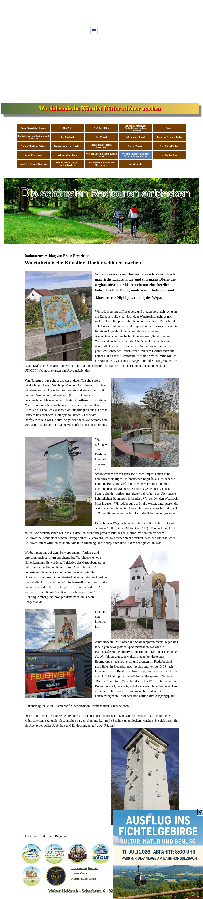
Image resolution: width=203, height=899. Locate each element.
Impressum (79, 868)
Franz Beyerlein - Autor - (33, 128)
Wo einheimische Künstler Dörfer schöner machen (135, 155)
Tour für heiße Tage (170, 146)
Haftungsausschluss (83, 878)
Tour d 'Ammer (135, 146)
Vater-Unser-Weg (33, 155)
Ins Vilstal (101, 137)
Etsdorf (169, 128)
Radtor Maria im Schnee (33, 146)
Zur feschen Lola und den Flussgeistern (101, 163)
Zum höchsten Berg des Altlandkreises (67, 163)
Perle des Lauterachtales (169, 137)
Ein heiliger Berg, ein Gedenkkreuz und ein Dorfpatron (135, 128)
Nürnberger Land (135, 137)
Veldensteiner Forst (67, 155)
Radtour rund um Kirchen (67, 146)
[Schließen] (200, 812)
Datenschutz (79, 873)
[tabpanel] (102, 539)
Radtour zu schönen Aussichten (101, 146)
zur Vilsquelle (135, 164)
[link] (158, 854)
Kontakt (93, 868)
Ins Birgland (67, 137)
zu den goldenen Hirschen (33, 164)
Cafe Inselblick (101, 128)
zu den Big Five (169, 155)
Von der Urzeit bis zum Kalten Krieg (101, 155)
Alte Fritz (67, 128)
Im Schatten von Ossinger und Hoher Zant (33, 137)
